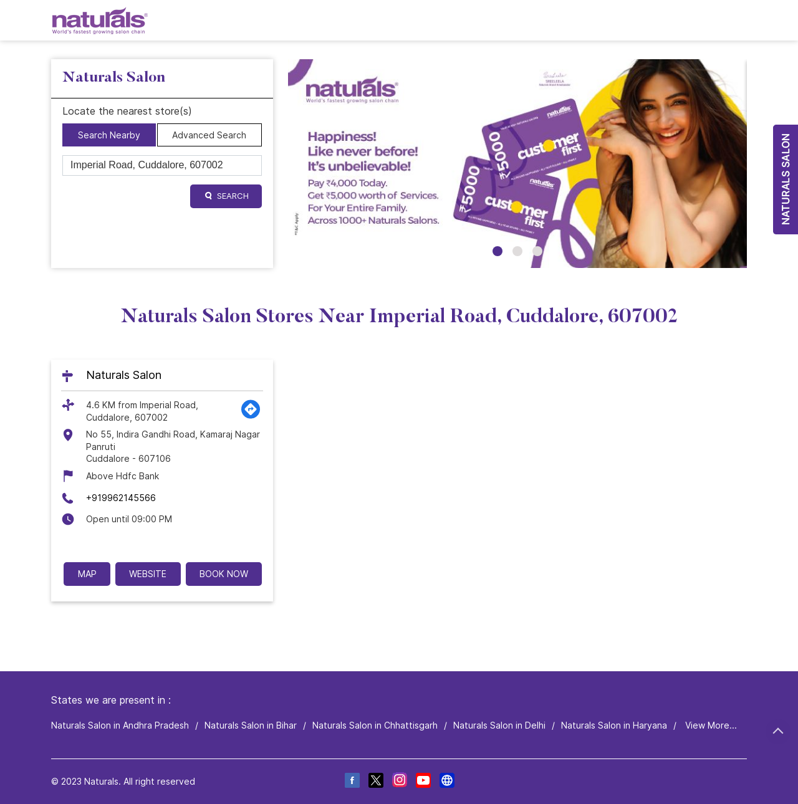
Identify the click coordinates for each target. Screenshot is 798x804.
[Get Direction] (250, 416)
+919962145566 (121, 497)
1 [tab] (497, 251)
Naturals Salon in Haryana (614, 725)
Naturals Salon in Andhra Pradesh (120, 725)
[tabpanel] (517, 163)
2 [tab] (517, 251)
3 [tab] (537, 251)
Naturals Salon (123, 374)
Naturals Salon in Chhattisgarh (375, 725)
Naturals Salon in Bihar (250, 725)
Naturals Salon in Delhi (499, 725)
